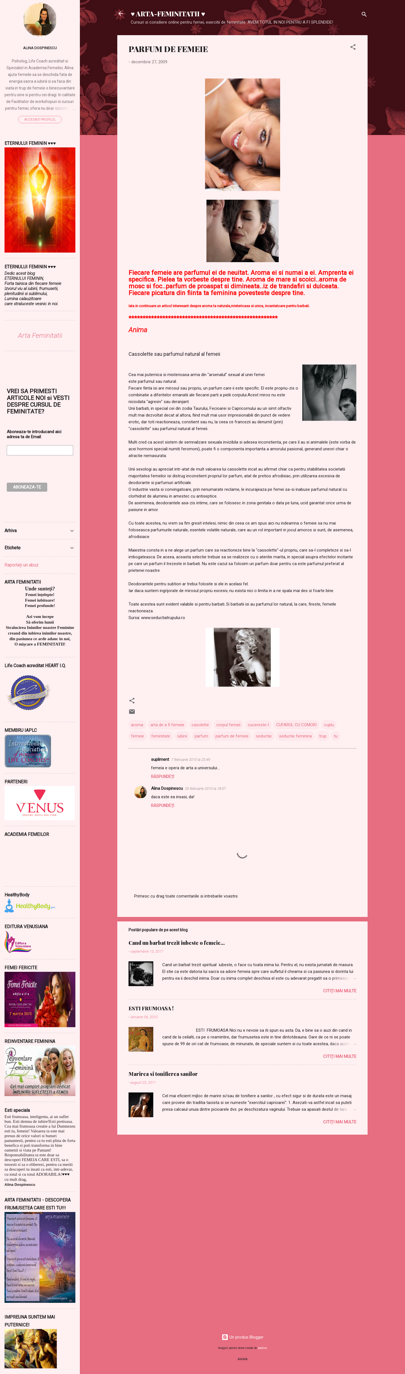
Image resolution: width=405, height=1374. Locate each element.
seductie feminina (295, 736)
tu (336, 736)
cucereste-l (258, 724)
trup (323, 736)
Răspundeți (162, 776)
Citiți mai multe (339, 990)
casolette (200, 724)
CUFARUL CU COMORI (296, 724)
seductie (264, 736)
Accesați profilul (40, 120)
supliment (160, 759)
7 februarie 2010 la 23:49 (190, 759)
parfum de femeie (232, 736)
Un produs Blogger (243, 1337)
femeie (137, 736)
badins (262, 1348)
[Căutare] (364, 15)
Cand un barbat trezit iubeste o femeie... (177, 942)
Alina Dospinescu (167, 788)
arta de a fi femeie (167, 724)
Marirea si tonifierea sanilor (163, 1074)
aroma (137, 724)
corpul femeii (228, 724)
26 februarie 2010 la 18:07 (205, 788)
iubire (182, 736)
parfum (201, 736)
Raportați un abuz (21, 565)
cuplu (329, 724)
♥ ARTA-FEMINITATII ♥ (168, 13)
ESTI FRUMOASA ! (151, 1008)
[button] (353, 48)
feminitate (160, 736)
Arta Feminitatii (40, 335)
